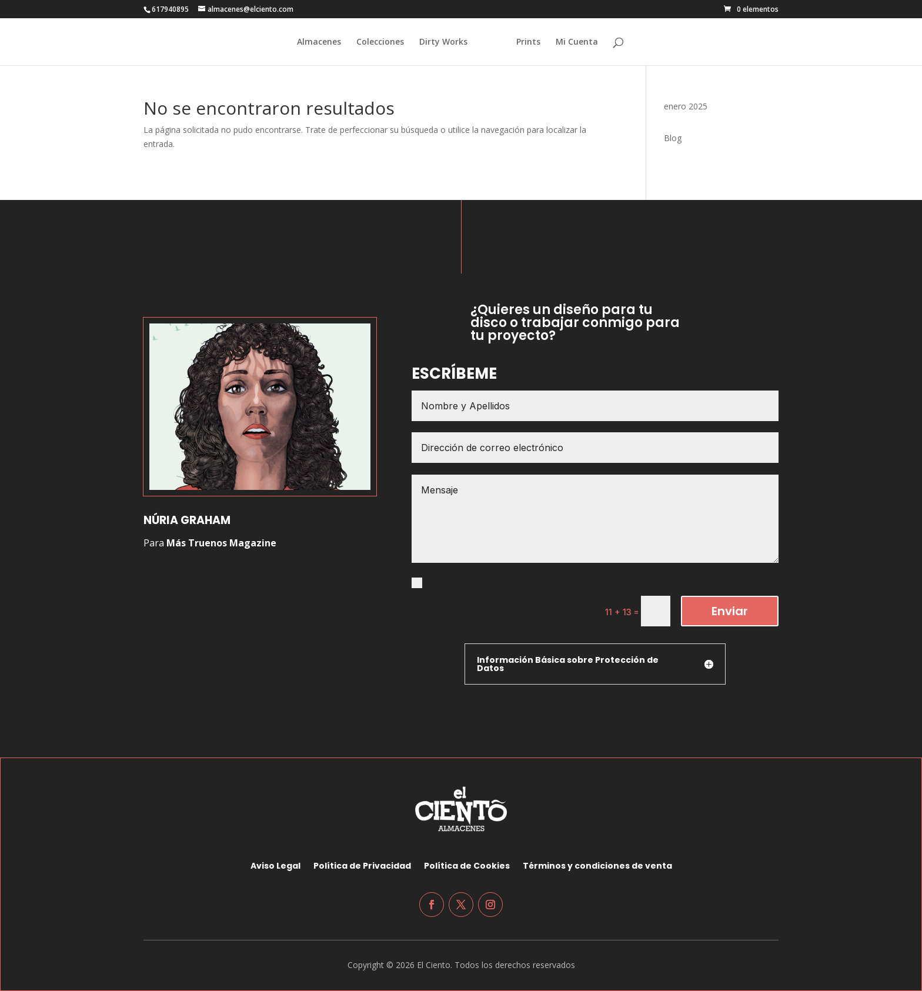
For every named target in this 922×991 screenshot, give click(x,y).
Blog (673, 138)
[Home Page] (491, 51)
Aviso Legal (275, 865)
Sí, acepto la (498, 582)
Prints (534, 42)
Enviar (729, 611)
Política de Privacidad (362, 865)
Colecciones (375, 42)
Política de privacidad (533, 582)
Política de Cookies (467, 865)
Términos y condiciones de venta (597, 865)
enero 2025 (685, 106)
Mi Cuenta (583, 42)
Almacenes (314, 42)
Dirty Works (438, 42)
